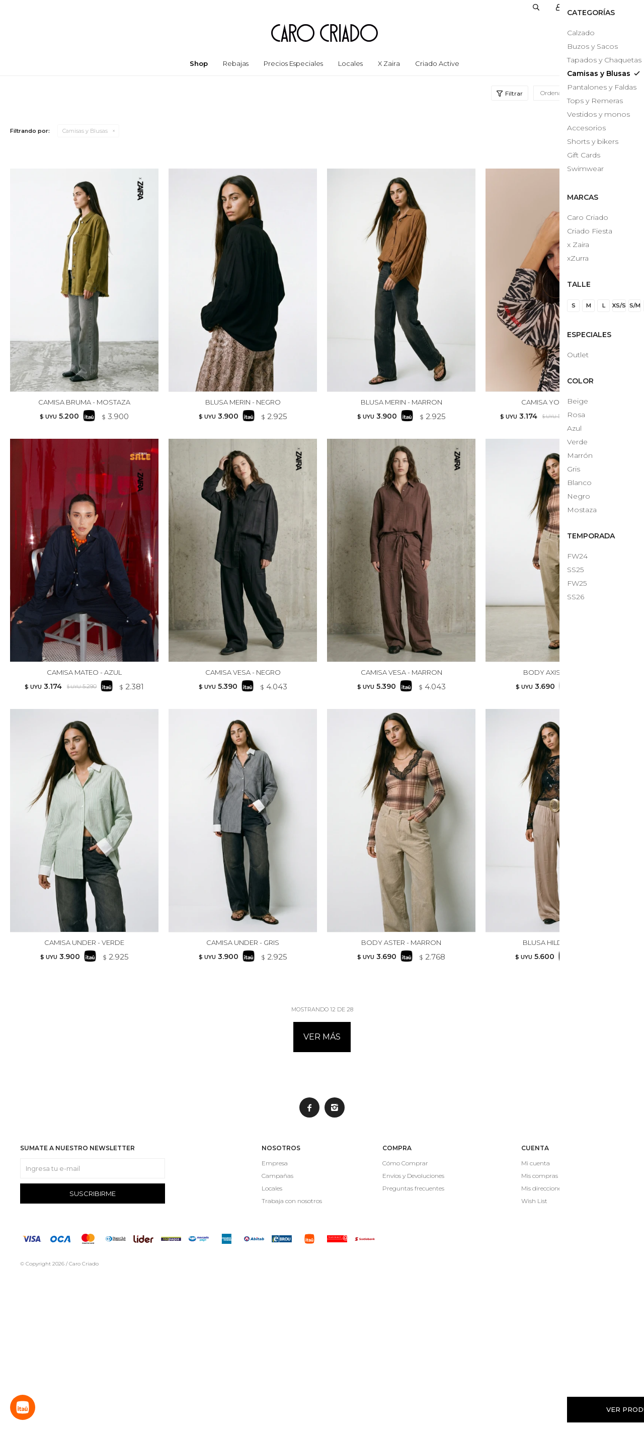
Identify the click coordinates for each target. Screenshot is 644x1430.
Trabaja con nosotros (292, 1354)
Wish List (534, 1354)
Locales (350, 63)
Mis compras (539, 1329)
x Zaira (389, 63)
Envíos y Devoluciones (413, 1329)
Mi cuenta (535, 1316)
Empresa (275, 1316)
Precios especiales (293, 63)
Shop (199, 63)
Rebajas (236, 63)
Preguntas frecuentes (413, 1341)
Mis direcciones (542, 1341)
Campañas (277, 1329)
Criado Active (437, 63)
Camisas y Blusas (85, 130)
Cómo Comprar (405, 1316)
